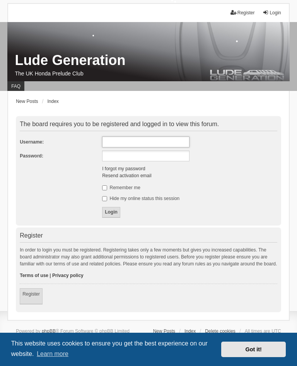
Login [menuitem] (272, 12)
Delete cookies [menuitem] (220, 331)
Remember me (121, 187)
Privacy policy (68, 275)
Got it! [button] (254, 349)
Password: (31, 156)
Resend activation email (126, 175)
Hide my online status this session (140, 198)
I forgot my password (123, 168)
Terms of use (34, 275)
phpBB (49, 331)
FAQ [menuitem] (15, 86)
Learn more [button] (52, 354)
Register (31, 294)
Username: (32, 142)
